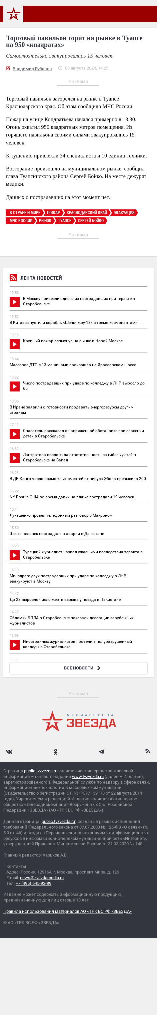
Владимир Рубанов (32, 68)
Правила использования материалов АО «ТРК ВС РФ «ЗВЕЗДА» (67, 911)
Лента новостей (36, 279)
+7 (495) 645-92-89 (33, 883)
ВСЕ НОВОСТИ (83, 667)
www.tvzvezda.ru (88, 776)
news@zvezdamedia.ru (42, 877)
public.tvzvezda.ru (40, 770)
